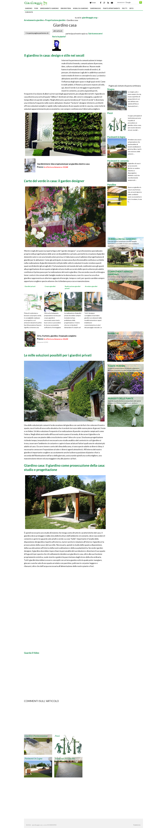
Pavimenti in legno (33, 758)
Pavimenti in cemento (65, 758)
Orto (131, 8)
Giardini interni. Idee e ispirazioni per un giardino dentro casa (63, 164)
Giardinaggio (95, 8)
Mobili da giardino (80, 8)
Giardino (28, 8)
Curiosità (29, 12)
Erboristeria (66, 8)
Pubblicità (136, 825)
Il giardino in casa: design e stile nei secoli (54, 55)
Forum (93, 2)
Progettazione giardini (55, 20)
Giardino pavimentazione (36, 736)
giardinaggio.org (89, 17)
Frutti (124, 8)
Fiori (36, 8)
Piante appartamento (111, 8)
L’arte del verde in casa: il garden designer (54, 181)
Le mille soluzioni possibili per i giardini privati (58, 355)
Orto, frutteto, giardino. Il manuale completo (56, 336)
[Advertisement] (49, 17)
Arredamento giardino (49, 8)
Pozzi (57, 736)
